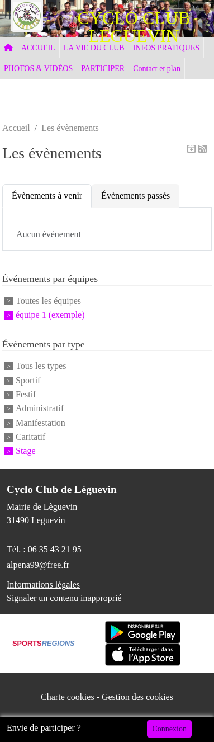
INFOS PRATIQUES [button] (166, 48)
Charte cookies (67, 697)
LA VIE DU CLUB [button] (94, 48)
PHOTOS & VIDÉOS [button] (38, 68)
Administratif (40, 409)
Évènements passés (135, 195)
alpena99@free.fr (38, 565)
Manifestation (40, 423)
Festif (26, 394)
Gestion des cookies (137, 697)
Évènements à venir (47, 195)
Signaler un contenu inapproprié (64, 598)
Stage (26, 451)
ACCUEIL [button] (38, 48)
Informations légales (43, 584)
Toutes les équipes (48, 301)
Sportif (28, 380)
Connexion (169, 729)
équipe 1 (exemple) (50, 315)
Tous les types (41, 366)
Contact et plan (156, 68)
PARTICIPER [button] (103, 68)
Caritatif (30, 437)
